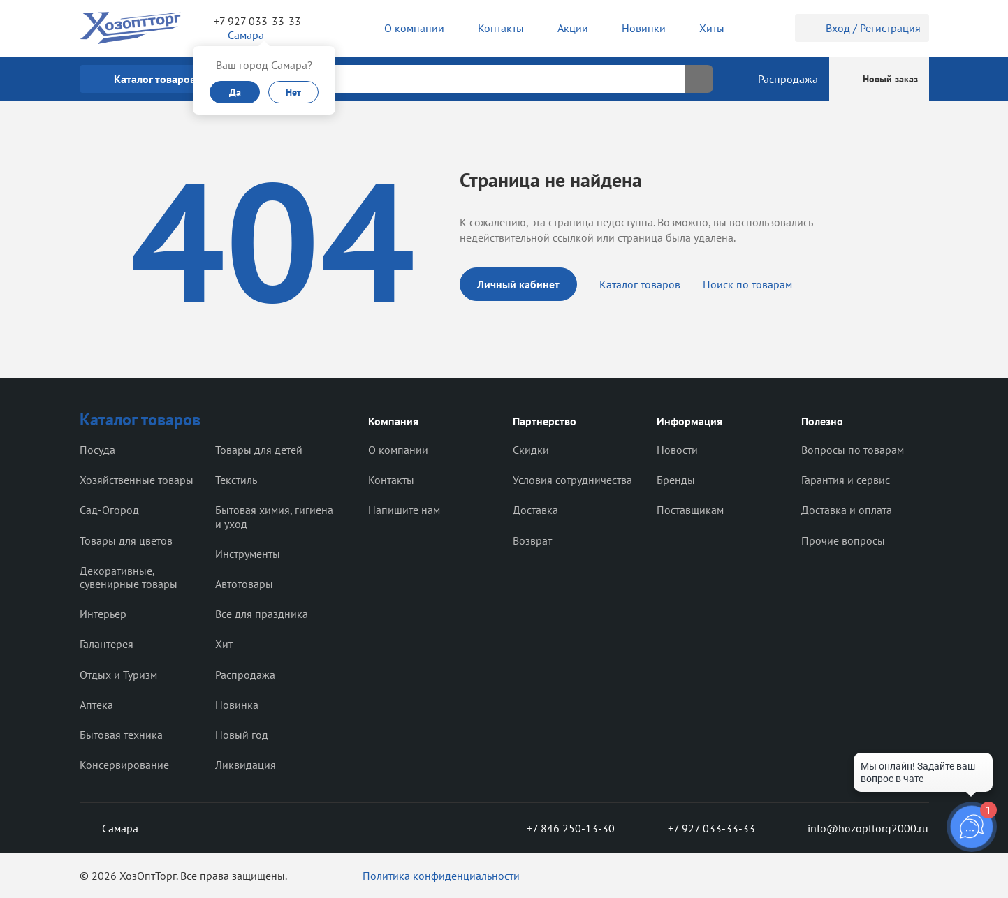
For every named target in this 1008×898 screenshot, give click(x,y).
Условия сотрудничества (572, 480)
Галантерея (106, 644)
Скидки (531, 450)
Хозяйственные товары (136, 480)
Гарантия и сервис (845, 480)
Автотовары (244, 584)
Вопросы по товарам (852, 450)
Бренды (676, 480)
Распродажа (245, 675)
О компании (398, 450)
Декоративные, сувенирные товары (128, 577)
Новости (677, 450)
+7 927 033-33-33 (257, 21)
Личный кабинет (518, 284)
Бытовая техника (121, 735)
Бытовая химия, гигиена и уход (274, 516)
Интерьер (103, 614)
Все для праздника (261, 614)
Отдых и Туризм (118, 675)
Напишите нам (404, 510)
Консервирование (124, 765)
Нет (293, 92)
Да (235, 92)
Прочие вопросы (843, 540)
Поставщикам (690, 510)
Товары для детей (258, 450)
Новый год (241, 735)
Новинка (236, 705)
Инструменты (247, 554)
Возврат (532, 540)
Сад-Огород (109, 510)
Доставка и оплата (846, 510)
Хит (224, 644)
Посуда (97, 450)
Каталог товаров (639, 284)
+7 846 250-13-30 (559, 828)
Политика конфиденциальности (441, 876)
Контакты (391, 480)
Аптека (96, 705)
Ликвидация (245, 765)
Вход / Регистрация (862, 28)
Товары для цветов (126, 540)
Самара (109, 828)
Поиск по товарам (747, 284)
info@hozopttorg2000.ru (858, 828)
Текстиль (236, 480)
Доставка (535, 510)
